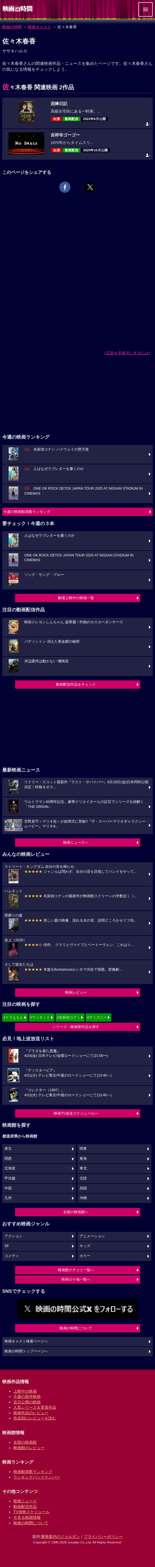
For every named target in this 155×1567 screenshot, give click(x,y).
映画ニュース (25, 1501)
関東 (83, 1149)
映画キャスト (39, 27)
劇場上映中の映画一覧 (76, 598)
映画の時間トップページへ (26, 1351)
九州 (8, 1198)
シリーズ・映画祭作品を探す (75, 1027)
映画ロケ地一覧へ (75, 1279)
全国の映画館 (25, 1442)
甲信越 (9, 1178)
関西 (8, 1159)
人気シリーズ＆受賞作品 (34, 1407)
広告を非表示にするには (127, 353)
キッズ (85, 1246)
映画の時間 (12, 27)
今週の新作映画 (27, 1396)
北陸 (83, 1178)
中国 (8, 1188)
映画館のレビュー (29, 1448)
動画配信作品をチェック (76, 684)
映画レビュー (76, 992)
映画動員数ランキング (32, 1471)
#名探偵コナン (68, 1017)
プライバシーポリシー (103, 1536)
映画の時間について (76, 1328)
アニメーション (92, 1236)
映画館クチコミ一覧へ (76, 1270)
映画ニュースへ (75, 842)
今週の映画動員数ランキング (26, 512)
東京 (8, 1149)
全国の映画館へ (75, 1212)
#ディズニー (97, 1017)
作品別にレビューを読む (34, 1418)
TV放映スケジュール (31, 1512)
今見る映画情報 (27, 1517)
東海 (83, 1159)
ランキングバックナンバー (36, 1477)
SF (6, 1246)
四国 (83, 1188)
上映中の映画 (25, 1391)
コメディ (11, 1256)
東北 (83, 1168)
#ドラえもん (13, 1017)
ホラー (85, 1256)
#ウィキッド (40, 1017)
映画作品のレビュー (30, 1413)
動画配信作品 (25, 1506)
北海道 (9, 1168)
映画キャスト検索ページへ (26, 1341)
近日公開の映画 (27, 1402)
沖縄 (83, 1198)
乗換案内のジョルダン (60, 1536)
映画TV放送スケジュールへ (76, 1113)
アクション (13, 1236)
